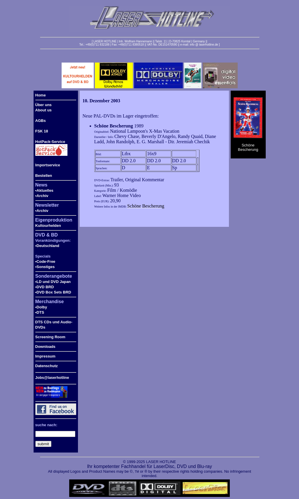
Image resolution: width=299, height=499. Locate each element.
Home (40, 95)
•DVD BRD (44, 287)
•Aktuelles (44, 190)
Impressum (45, 356)
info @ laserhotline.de (204, 44)
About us (43, 110)
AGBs (40, 120)
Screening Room (50, 337)
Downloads (45, 346)
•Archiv (41, 196)
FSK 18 (41, 131)
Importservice (47, 165)
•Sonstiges (45, 267)
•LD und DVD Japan (53, 281)
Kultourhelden (48, 225)
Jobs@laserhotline (52, 377)
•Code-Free (45, 261)
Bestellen (43, 175)
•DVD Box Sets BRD (53, 292)
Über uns (43, 105)
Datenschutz (46, 366)
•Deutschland (47, 246)
